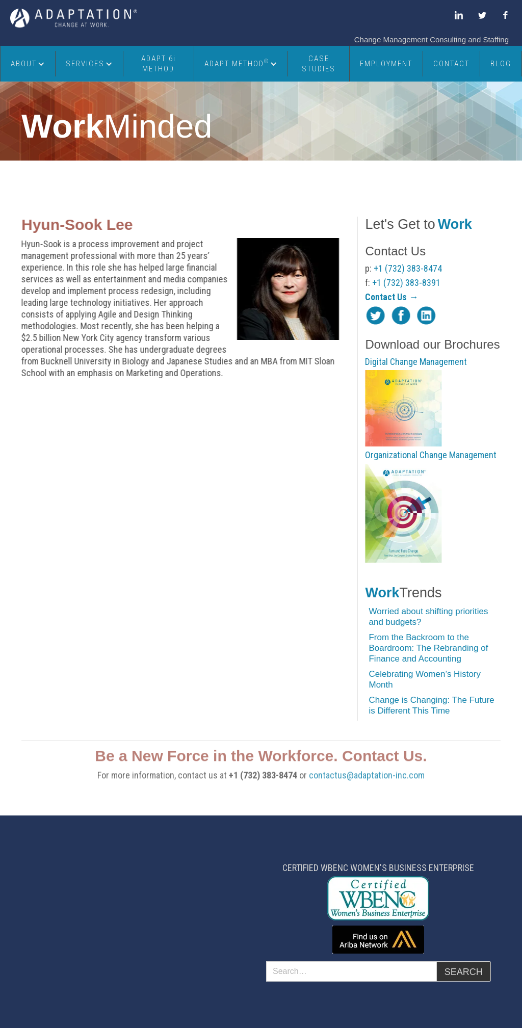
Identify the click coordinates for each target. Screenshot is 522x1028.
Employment (386, 63)
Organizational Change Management (432, 455)
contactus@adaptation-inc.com (367, 784)
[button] (28, 63)
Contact (451, 63)
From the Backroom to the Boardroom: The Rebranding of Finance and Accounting (429, 648)
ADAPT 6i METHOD (158, 63)
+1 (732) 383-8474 (409, 268)
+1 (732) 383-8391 (407, 282)
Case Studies (318, 63)
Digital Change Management (417, 361)
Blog (500, 63)
